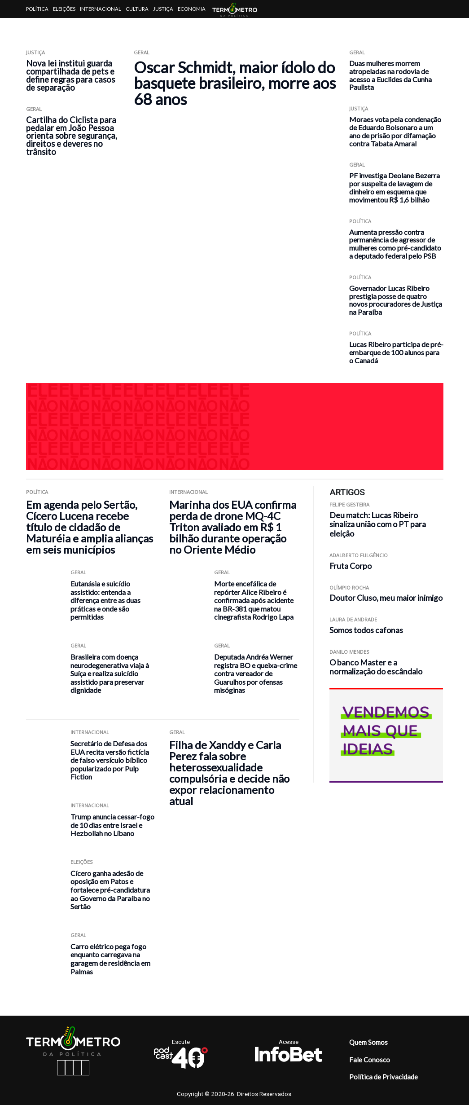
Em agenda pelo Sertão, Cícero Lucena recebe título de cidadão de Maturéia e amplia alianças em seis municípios (89, 527)
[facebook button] (61, 1067)
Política (37, 9)
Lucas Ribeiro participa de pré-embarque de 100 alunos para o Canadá (396, 352)
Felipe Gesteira (349, 504)
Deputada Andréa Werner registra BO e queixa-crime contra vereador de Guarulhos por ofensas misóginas (255, 673)
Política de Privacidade (383, 1077)
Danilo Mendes (349, 651)
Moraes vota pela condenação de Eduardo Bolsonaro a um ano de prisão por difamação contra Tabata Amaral (395, 131)
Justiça (163, 9)
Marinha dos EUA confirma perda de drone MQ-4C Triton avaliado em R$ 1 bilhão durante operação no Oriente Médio (232, 527)
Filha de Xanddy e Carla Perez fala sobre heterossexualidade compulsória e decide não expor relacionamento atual (229, 772)
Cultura (137, 9)
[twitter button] (77, 1067)
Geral (34, 109)
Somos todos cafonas (366, 630)
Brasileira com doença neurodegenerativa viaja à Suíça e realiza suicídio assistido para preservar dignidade (109, 673)
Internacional (100, 9)
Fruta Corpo (350, 566)
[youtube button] (85, 1067)
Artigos (37, 27)
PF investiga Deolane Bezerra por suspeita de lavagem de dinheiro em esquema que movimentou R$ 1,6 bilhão (394, 187)
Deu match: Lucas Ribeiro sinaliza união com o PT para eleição (377, 525)
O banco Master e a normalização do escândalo (375, 667)
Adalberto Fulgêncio (358, 555)
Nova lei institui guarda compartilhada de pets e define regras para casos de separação (70, 75)
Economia (192, 9)
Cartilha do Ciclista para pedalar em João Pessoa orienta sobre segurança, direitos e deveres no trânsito (71, 136)
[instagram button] (69, 1067)
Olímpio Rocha (349, 587)
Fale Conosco (369, 1060)
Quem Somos (368, 1042)
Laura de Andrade (353, 619)
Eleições (64, 9)
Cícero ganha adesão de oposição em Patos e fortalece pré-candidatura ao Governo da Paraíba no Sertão (110, 890)
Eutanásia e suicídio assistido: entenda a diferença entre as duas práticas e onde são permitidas (105, 600)
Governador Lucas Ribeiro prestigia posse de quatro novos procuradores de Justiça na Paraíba (395, 300)
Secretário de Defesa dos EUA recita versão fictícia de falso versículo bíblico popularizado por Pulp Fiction (109, 760)
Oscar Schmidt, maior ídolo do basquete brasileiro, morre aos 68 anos (235, 83)
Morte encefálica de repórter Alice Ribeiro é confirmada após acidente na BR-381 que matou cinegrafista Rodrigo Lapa (254, 600)
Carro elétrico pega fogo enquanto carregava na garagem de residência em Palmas (110, 959)
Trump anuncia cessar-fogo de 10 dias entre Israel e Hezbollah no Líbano (112, 824)
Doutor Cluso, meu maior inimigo (386, 598)
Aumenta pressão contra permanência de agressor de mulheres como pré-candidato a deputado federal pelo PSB (395, 244)
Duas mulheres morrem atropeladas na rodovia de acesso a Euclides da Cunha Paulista (390, 75)
